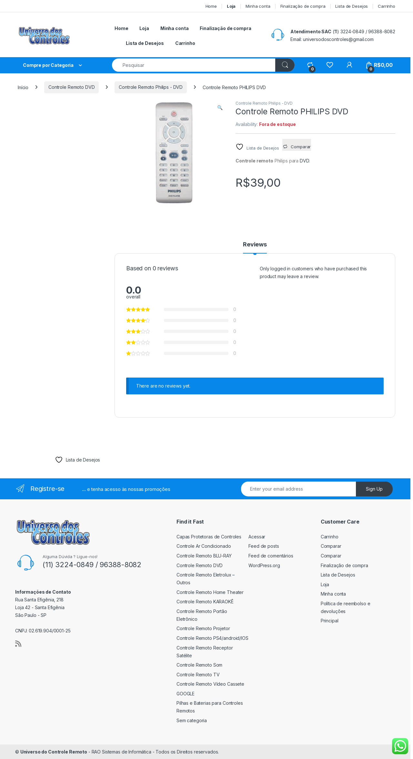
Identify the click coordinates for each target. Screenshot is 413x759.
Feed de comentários (270, 555)
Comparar (331, 546)
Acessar (256, 536)
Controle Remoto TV (197, 674)
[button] (220, 107)
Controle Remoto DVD (71, 87)
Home (211, 6)
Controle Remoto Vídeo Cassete (210, 684)
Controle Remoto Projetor (203, 628)
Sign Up (374, 489)
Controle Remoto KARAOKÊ (205, 601)
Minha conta (258, 6)
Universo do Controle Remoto (53, 751)
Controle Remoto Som (199, 665)
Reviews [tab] (255, 245)
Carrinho (386, 6)
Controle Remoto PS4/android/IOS (212, 638)
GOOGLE (185, 693)
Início (23, 87)
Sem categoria (191, 720)
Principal (329, 620)
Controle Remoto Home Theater (210, 592)
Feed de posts (263, 546)
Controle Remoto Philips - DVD (151, 87)
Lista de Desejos (351, 6)
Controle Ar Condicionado (203, 546)
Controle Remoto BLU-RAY (204, 555)
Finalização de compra (303, 6)
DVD (304, 160)
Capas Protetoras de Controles (208, 536)
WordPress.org (264, 565)
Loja (325, 584)
